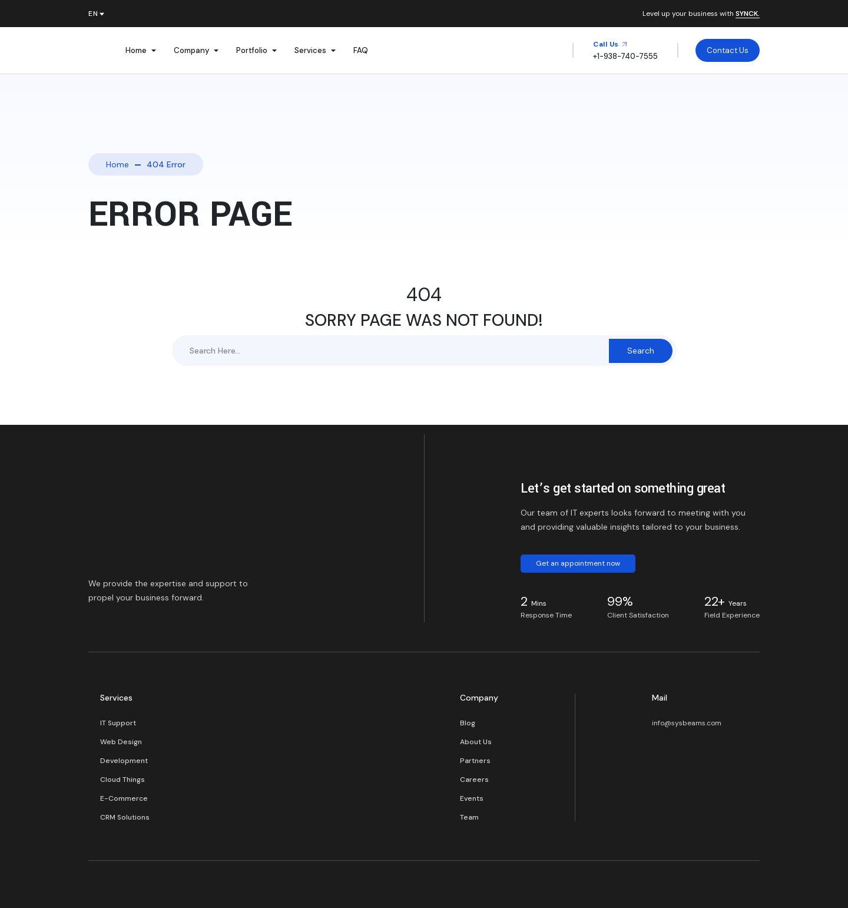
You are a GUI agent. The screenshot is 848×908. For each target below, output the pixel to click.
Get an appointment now (578, 563)
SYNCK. (748, 14)
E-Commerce (124, 798)
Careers (474, 779)
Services (310, 50)
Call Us (610, 44)
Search (640, 350)
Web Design (121, 741)
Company (191, 50)
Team (469, 817)
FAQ (360, 50)
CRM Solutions (125, 817)
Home (136, 50)
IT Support (118, 723)
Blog (467, 723)
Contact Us (727, 50)
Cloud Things (122, 779)
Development (124, 760)
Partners (475, 760)
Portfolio (251, 50)
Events (471, 798)
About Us (476, 741)
